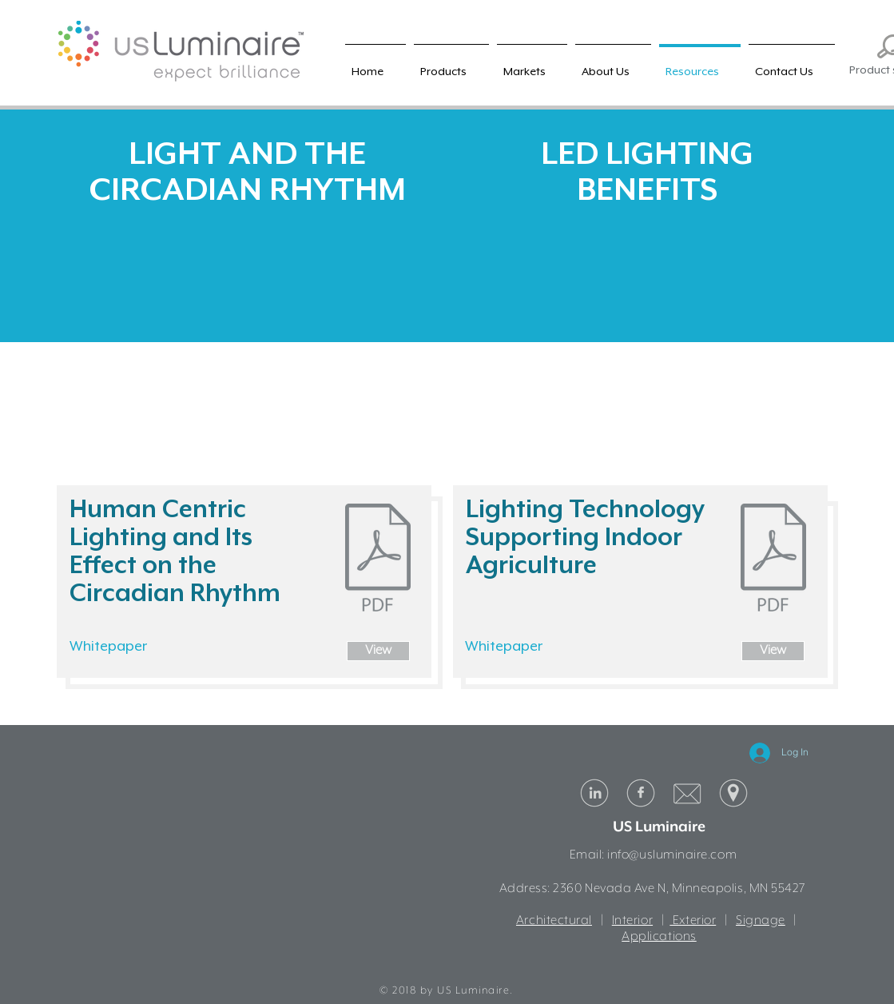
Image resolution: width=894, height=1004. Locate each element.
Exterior (693, 921)
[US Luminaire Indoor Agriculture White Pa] (773, 560)
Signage (760, 921)
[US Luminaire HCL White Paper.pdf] (378, 560)
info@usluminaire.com (672, 855)
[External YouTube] (247, 343)
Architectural (554, 921)
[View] (378, 651)
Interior (632, 921)
